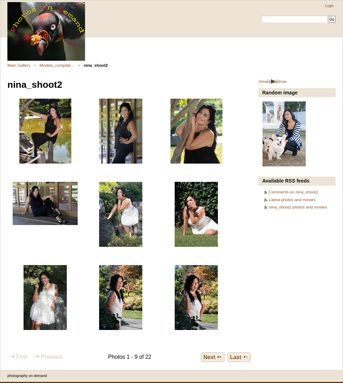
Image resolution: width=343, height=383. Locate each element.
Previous (48, 357)
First (18, 357)
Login (329, 6)
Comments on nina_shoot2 (293, 192)
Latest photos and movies (292, 199)
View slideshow (273, 81)
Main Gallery (19, 65)
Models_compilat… (57, 65)
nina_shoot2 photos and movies (298, 207)
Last (239, 357)
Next (212, 357)
